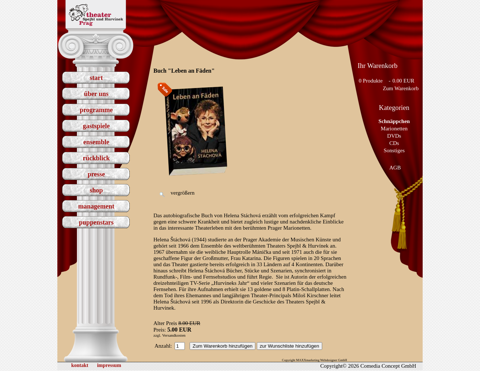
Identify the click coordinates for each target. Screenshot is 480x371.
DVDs (394, 136)
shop (96, 190)
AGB (395, 168)
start (96, 77)
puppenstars (96, 222)
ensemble (96, 142)
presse (96, 174)
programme (96, 110)
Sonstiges (394, 150)
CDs (394, 143)
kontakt (79, 365)
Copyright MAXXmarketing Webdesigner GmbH (314, 360)
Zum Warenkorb (401, 88)
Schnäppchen (394, 121)
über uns (96, 93)
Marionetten (394, 128)
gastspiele (96, 126)
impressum (109, 365)
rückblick (96, 158)
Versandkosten (174, 335)
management (96, 206)
